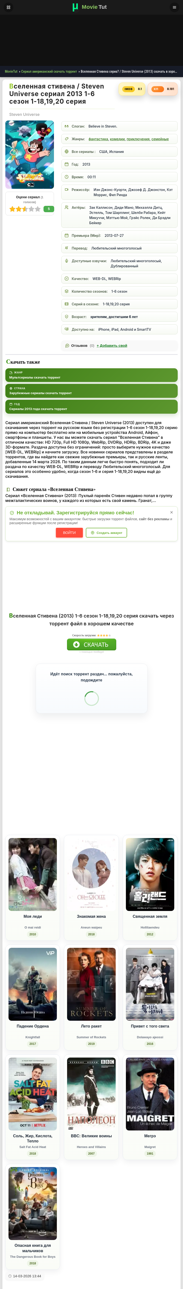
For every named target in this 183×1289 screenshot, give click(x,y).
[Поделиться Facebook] (133, 800)
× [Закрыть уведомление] (171, 512)
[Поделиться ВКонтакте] (124, 800)
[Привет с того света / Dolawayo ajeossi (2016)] (150, 984)
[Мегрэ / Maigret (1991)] (150, 1093)
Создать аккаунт (109, 533)
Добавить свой (112, 345)
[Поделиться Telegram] (169, 800)
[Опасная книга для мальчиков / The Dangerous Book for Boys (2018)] (32, 1203)
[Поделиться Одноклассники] (142, 800)
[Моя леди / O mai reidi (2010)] (32, 874)
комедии (117, 139)
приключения (138, 139)
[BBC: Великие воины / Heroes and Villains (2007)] (91, 1093)
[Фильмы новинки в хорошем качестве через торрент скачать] (91, 7)
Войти (69, 532)
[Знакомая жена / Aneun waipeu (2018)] (91, 874)
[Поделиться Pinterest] (160, 800)
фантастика (98, 139)
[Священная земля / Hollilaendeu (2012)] (150, 874)
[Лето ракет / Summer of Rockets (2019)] (91, 984)
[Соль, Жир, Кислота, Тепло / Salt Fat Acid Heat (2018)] (32, 1093)
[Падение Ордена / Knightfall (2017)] (32, 984)
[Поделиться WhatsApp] (151, 800)
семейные (160, 139)
